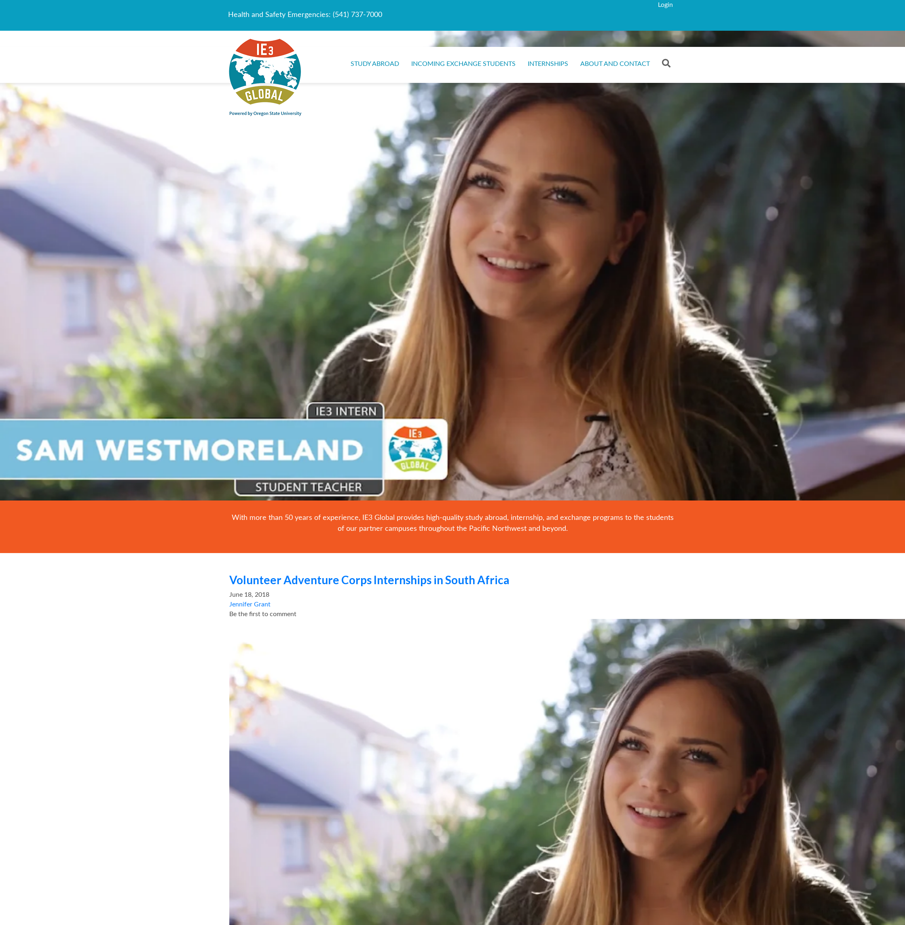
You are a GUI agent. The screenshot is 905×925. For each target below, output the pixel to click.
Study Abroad (375, 64)
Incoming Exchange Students (463, 64)
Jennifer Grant (250, 604)
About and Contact (615, 64)
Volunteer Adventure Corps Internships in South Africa (369, 580)
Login (665, 5)
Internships (548, 64)
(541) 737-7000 (357, 15)
